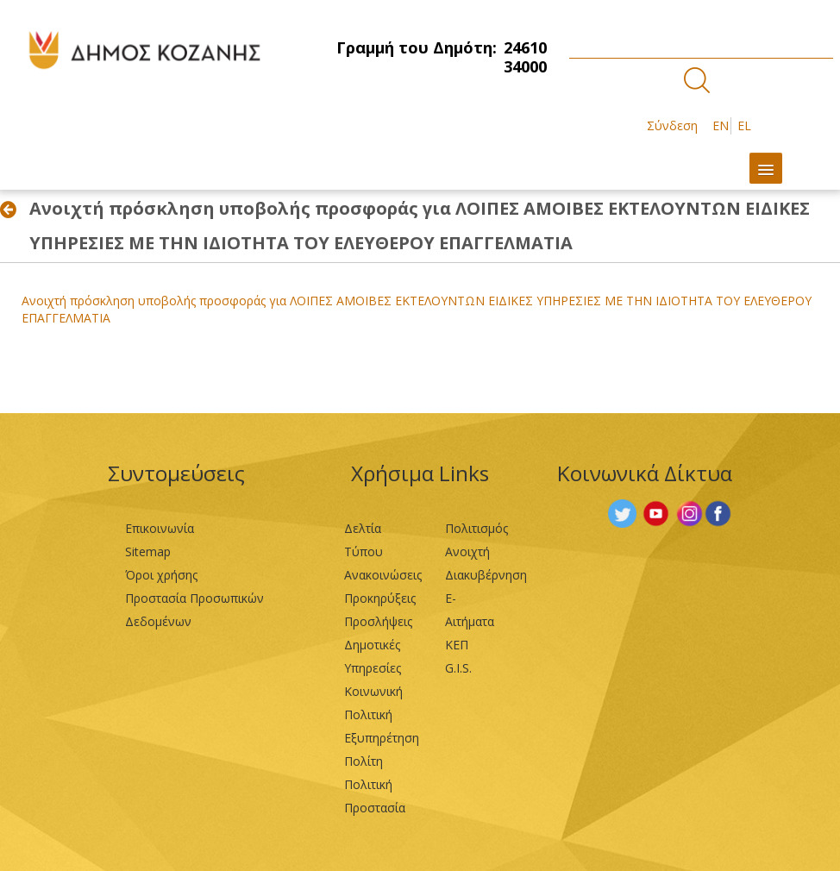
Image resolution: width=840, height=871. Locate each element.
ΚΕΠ (456, 644)
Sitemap (148, 551)
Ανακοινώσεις (383, 575)
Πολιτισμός (476, 528)
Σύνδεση (672, 125)
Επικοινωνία (159, 528)
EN (720, 125)
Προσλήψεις (378, 621)
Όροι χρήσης (161, 575)
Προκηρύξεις (380, 598)
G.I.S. (458, 668)
